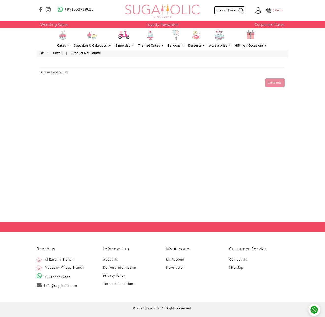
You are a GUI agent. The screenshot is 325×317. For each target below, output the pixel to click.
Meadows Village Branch (64, 267)
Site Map (236, 267)
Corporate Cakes (270, 25)
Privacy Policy (114, 275)
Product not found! (86, 53)
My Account (175, 259)
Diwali (57, 53)
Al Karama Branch (59, 259)
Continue (275, 82)
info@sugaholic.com (60, 285)
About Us (110, 259)
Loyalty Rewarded (162, 25)
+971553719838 (57, 276)
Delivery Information (119, 267)
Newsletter (175, 267)
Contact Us (238, 259)
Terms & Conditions (119, 283)
